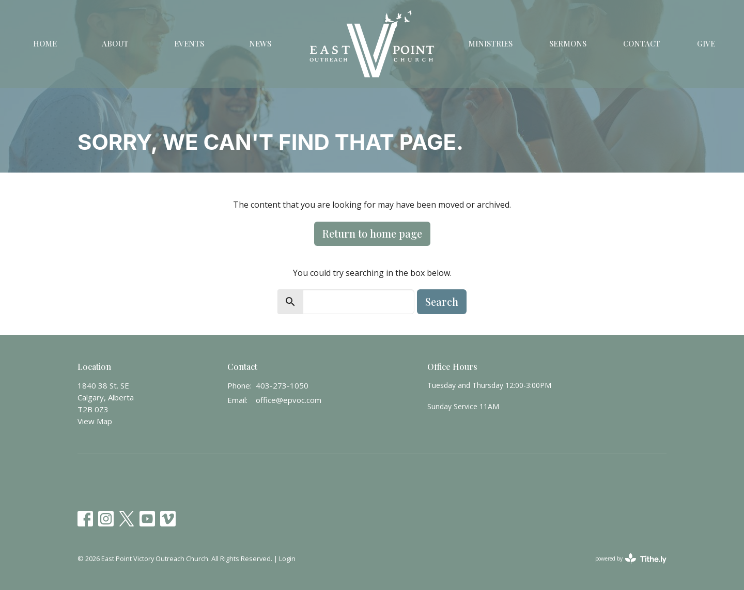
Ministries (490, 43)
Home (45, 43)
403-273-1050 (282, 385)
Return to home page (372, 233)
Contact (641, 43)
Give (706, 43)
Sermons (567, 43)
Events (189, 43)
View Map (95, 421)
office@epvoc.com (288, 400)
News (260, 43)
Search (441, 301)
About (115, 43)
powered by (631, 559)
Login (287, 558)
